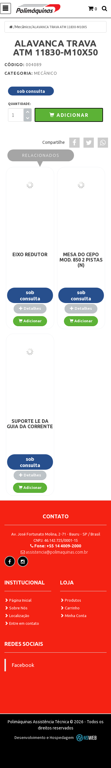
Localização (16, 616)
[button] (69, 115)
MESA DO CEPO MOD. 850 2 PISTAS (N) (81, 260)
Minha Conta (73, 616)
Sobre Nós (16, 608)
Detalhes (30, 308)
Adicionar (30, 321)
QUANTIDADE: (19, 103)
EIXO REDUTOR (29, 254)
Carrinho (70, 608)
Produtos (70, 600)
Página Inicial (17, 600)
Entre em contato (21, 623)
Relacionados (40, 155)
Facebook (23, 665)
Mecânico (23, 27)
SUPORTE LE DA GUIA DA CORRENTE (30, 423)
